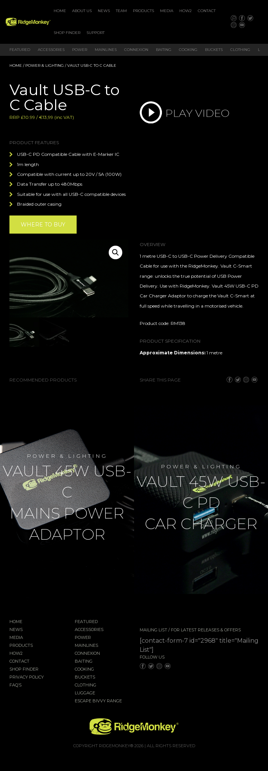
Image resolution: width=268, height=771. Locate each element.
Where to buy (43, 224)
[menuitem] (60, 11)
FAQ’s (15, 685)
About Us (82, 10)
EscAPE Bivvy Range (98, 701)
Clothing (240, 49)
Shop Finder (67, 32)
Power (79, 49)
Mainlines (106, 49)
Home (60, 10)
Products (143, 10)
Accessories (51, 49)
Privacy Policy (26, 677)
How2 (185, 10)
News (104, 10)
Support (95, 32)
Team (121, 10)
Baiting (163, 49)
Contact (207, 10)
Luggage (85, 693)
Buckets (214, 49)
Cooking (188, 49)
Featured (19, 49)
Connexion (136, 49)
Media (166, 10)
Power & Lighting (44, 65)
